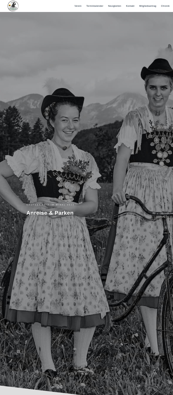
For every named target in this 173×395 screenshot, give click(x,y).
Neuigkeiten (114, 6)
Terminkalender (94, 6)
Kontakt (130, 6)
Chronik (165, 6)
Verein (78, 6)
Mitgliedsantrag (147, 6)
